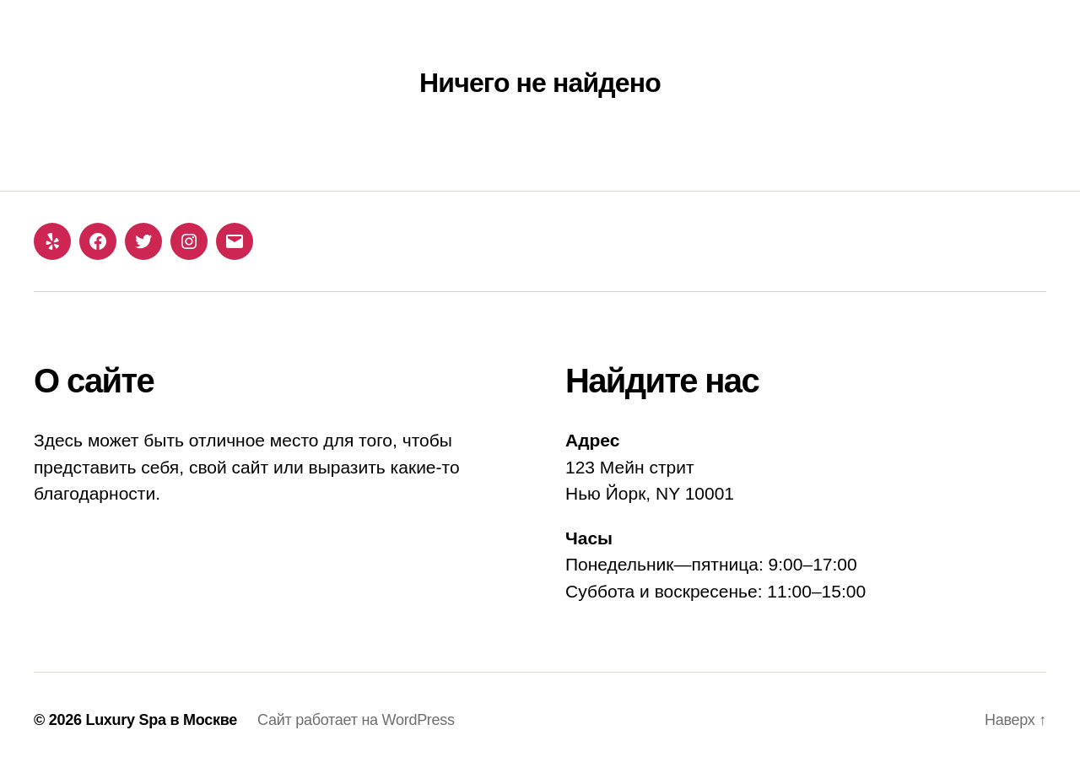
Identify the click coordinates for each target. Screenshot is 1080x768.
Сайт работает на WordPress (356, 719)
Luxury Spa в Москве (161, 719)
